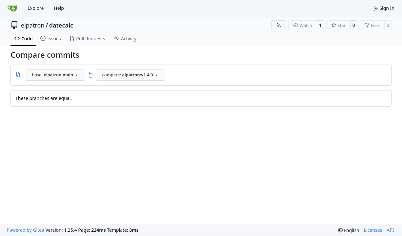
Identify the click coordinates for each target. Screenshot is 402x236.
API (390, 230)
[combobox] (55, 75)
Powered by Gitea (25, 230)
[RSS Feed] (278, 25)
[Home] (12, 8)
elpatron (33, 25)
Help (59, 8)
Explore (36, 8)
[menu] (348, 230)
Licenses (373, 230)
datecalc (61, 25)
